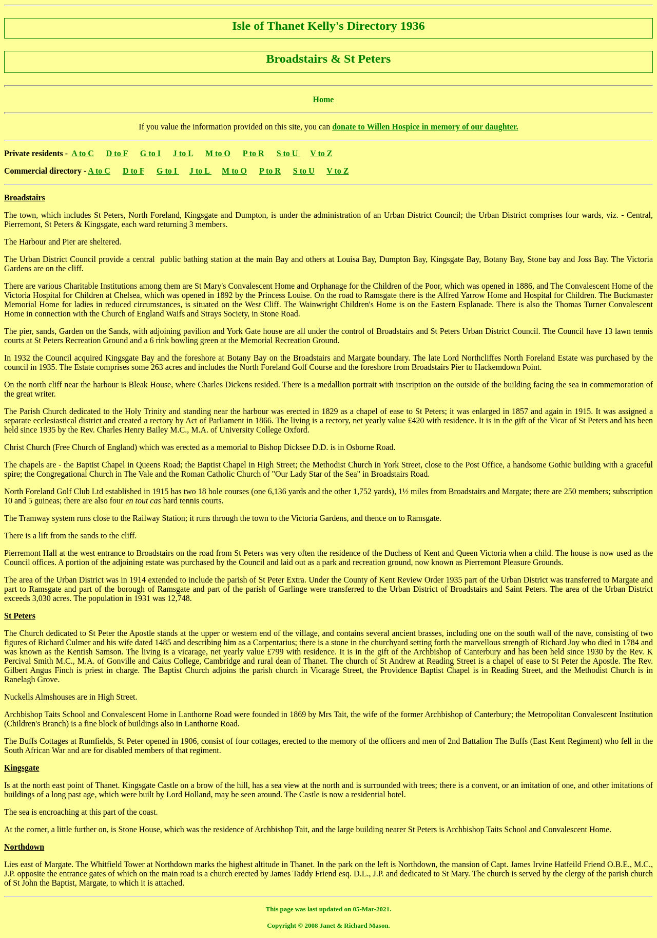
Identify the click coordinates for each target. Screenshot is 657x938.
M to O (217, 153)
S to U (288, 153)
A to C (82, 153)
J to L (183, 153)
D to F (117, 153)
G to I (150, 153)
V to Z (321, 153)
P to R (253, 153)
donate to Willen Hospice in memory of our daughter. (425, 126)
